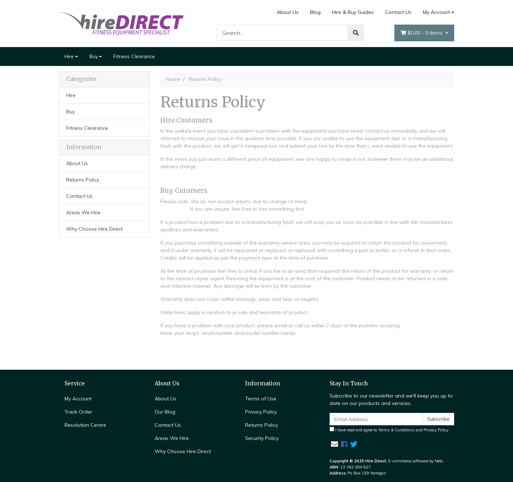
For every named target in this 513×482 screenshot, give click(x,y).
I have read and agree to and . (390, 429)
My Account (78, 398)
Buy (93, 56)
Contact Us (398, 12)
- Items (422, 33)
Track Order (78, 412)
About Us (288, 12)
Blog (315, 12)
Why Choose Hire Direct (94, 229)
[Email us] (334, 444)
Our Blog (165, 412)
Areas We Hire (83, 212)
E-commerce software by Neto (415, 460)
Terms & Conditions (396, 429)
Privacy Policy (261, 412)
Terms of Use (260, 398)
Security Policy (262, 438)
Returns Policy (82, 179)
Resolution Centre (85, 425)
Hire (69, 56)
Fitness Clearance (134, 56)
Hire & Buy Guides (353, 12)
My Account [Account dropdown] (436, 12)
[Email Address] (376, 419)
